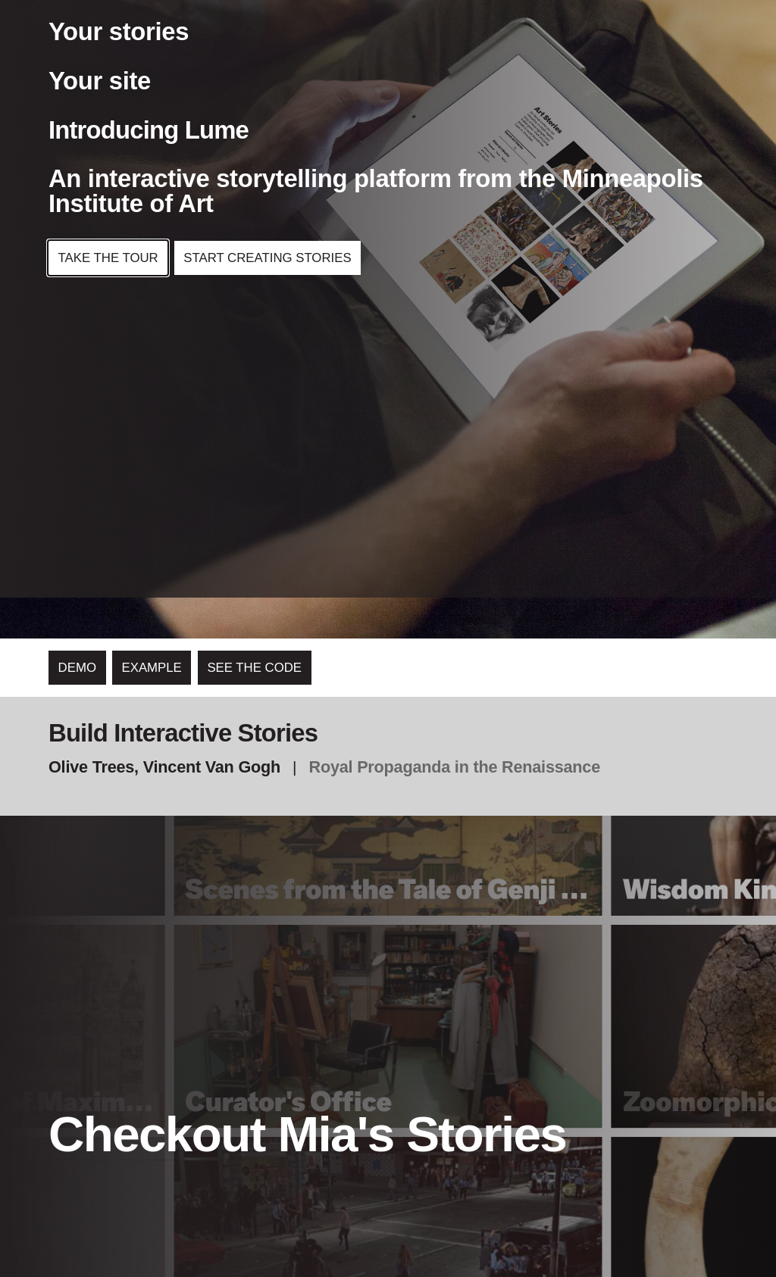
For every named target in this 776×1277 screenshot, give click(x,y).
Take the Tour (108, 255)
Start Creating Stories (267, 255)
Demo (77, 667)
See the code (254, 667)
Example (152, 667)
